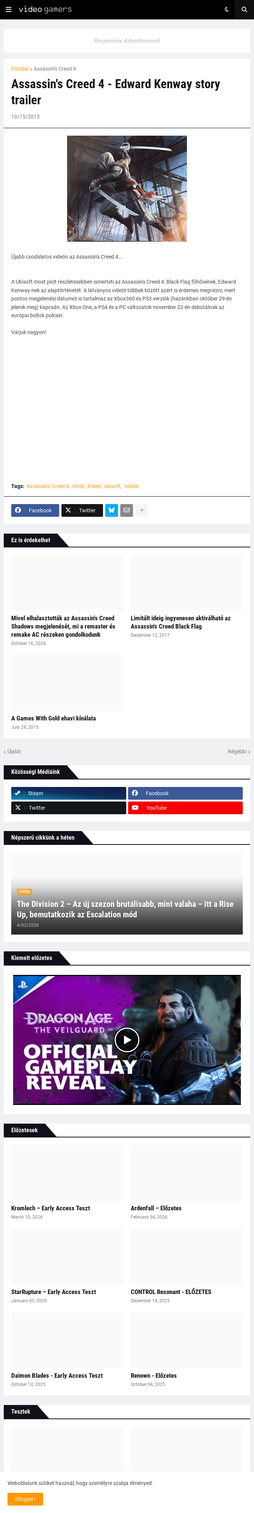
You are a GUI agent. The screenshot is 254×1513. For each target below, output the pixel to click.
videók (131, 486)
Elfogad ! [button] (25, 1499)
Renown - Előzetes (154, 1375)
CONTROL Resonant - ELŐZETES (171, 1292)
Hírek (78, 486)
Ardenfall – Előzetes (156, 1208)
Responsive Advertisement (127, 40)
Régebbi (237, 751)
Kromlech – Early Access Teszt (50, 1208)
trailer (94, 486)
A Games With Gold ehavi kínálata (53, 718)
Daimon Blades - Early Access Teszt (57, 1375)
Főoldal (19, 68)
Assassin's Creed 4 (55, 68)
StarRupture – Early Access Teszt (53, 1292)
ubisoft (112, 486)
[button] (8, 9)
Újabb (14, 751)
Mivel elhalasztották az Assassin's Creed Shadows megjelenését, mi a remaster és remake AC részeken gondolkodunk (63, 626)
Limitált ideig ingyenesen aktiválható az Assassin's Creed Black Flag (181, 622)
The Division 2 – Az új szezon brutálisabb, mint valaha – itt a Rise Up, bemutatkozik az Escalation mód (125, 909)
